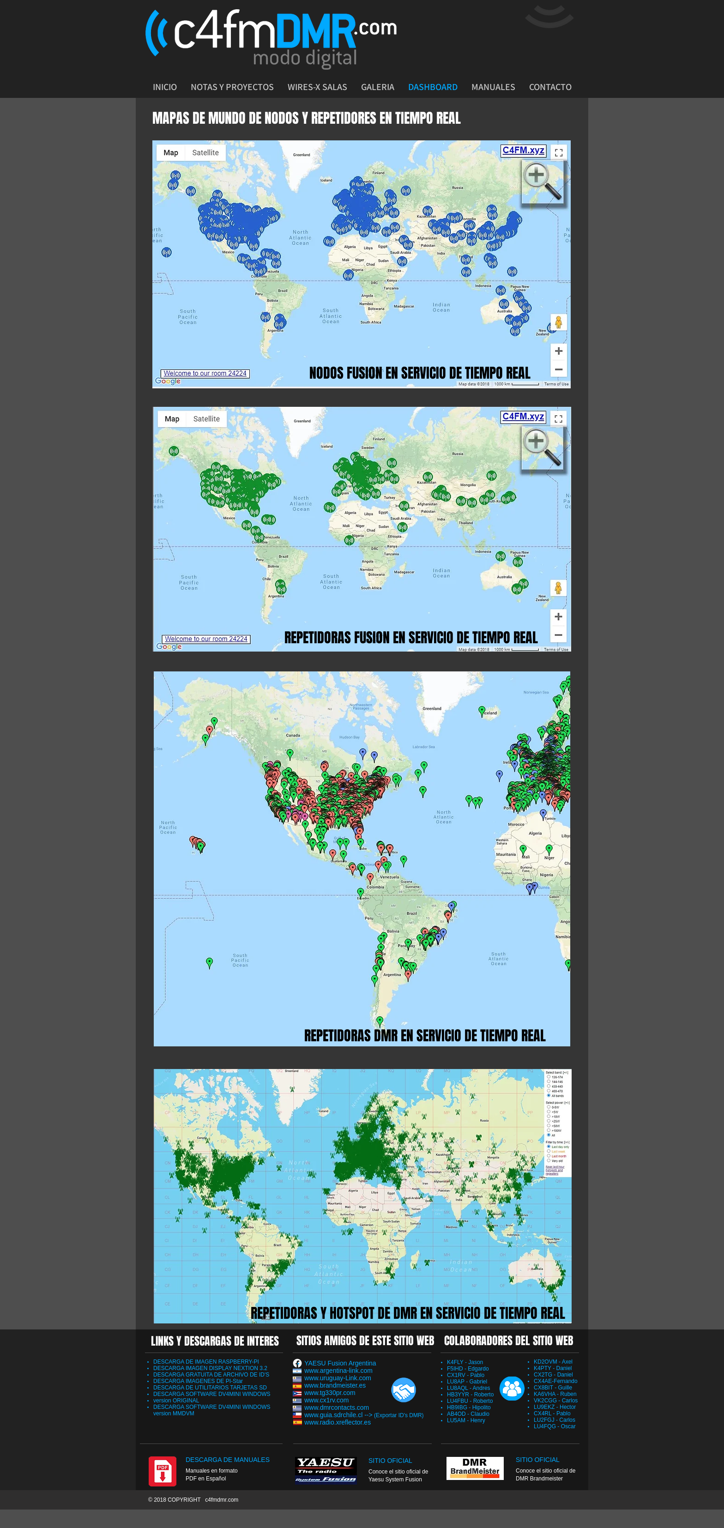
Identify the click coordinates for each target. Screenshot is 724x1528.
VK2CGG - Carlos (556, 1400)
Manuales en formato (212, 1471)
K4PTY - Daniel (553, 1368)
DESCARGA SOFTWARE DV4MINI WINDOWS (212, 1394)
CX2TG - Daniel (553, 1374)
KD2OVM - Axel (553, 1362)
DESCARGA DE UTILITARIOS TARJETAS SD (210, 1387)
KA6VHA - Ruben (555, 1394)
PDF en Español (206, 1478)
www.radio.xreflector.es (337, 1422)
